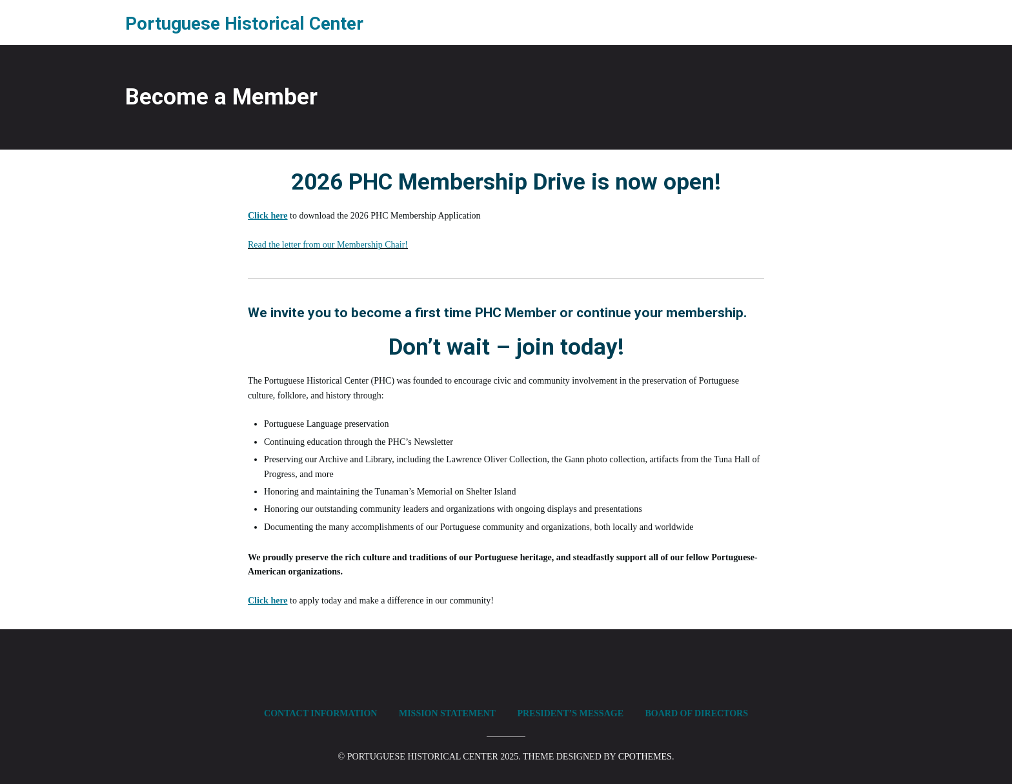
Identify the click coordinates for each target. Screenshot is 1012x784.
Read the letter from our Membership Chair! (328, 245)
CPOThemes (645, 756)
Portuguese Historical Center (244, 23)
